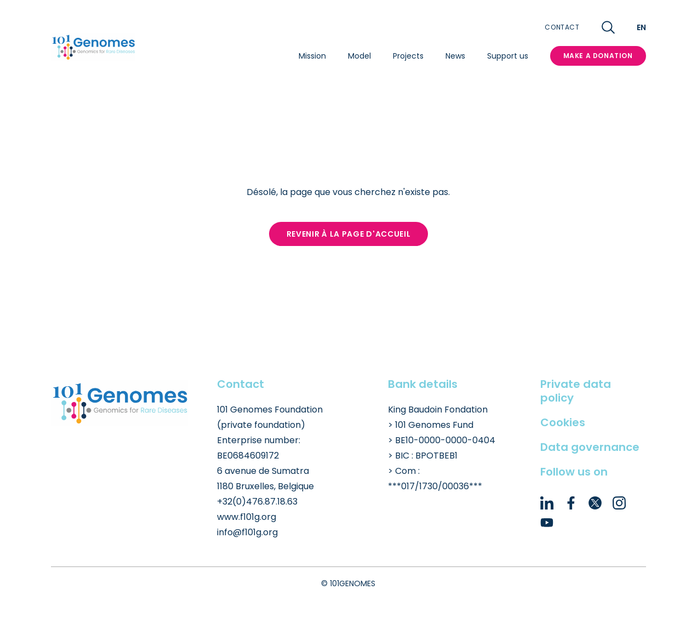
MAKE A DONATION (598, 55)
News (455, 55)
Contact (562, 27)
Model (359, 55)
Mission (312, 55)
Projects (408, 55)
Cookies (562, 422)
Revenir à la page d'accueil (349, 233)
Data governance (589, 447)
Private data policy (575, 390)
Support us (507, 55)
